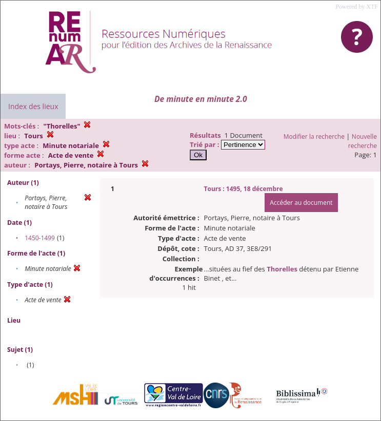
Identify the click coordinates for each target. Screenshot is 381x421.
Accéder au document (301, 202)
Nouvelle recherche (362, 141)
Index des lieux (33, 106)
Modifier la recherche (314, 136)
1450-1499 (40, 238)
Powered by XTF (356, 6)
